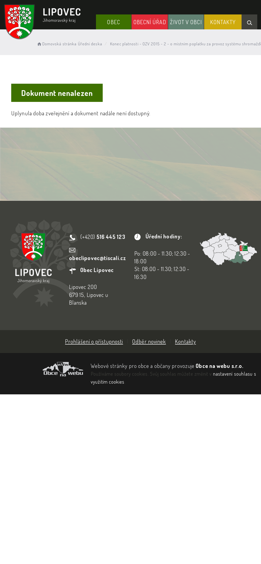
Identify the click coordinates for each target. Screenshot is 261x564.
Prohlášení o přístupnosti (94, 341)
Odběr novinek (149, 341)
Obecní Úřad (149, 21)
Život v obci (186, 21)
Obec (113, 21)
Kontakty (223, 21)
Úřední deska (90, 43)
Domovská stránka (56, 43)
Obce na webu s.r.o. (219, 365)
